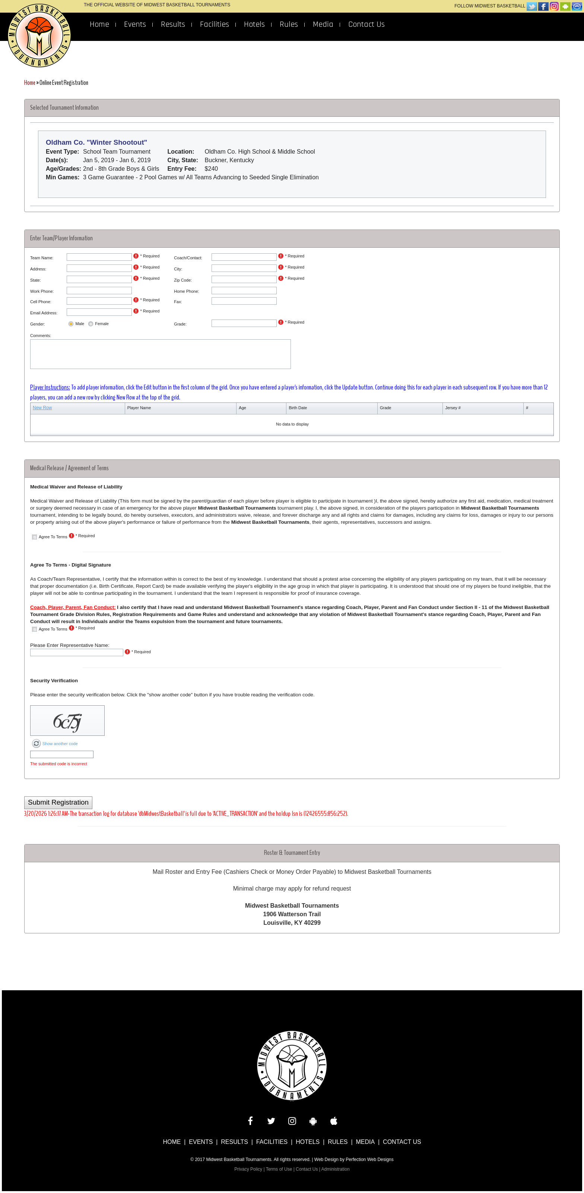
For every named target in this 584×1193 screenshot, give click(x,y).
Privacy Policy (248, 1169)
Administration (335, 1169)
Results (173, 24)
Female (102, 323)
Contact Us (366, 24)
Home (99, 24)
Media (323, 24)
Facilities (214, 24)
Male (79, 323)
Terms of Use (279, 1169)
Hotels (254, 24)
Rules (289, 24)
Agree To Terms (53, 537)
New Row (42, 407)
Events (135, 24)
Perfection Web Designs (370, 1159)
